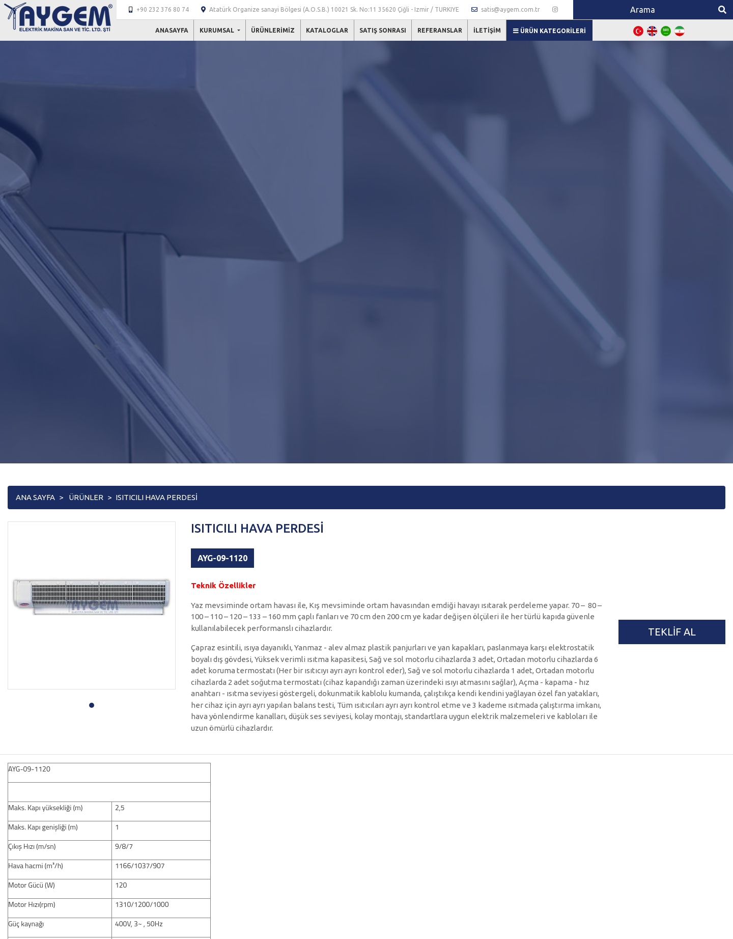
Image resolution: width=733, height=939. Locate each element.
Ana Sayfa (35, 497)
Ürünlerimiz (273, 30)
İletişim (487, 30)
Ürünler (86, 497)
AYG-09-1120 (222, 558)
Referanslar (439, 30)
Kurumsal (218, 30)
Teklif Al (672, 632)
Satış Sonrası (382, 30)
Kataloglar (327, 30)
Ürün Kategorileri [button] (549, 30)
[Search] (642, 9)
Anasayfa (171, 30)
